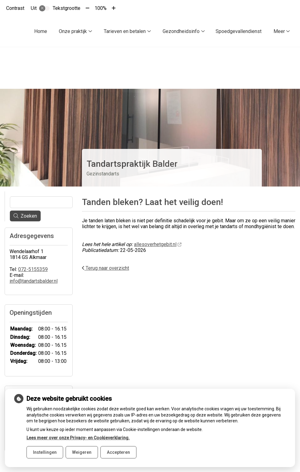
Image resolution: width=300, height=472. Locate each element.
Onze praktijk (73, 31)
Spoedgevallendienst (238, 31)
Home (40, 31)
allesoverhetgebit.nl (157, 233)
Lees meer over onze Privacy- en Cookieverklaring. (78, 437)
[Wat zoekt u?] (41, 191)
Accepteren (118, 452)
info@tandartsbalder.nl (34, 270)
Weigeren (81, 452)
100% (101, 8)
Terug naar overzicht (105, 257)
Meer (279, 31)
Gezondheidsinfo (181, 31)
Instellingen (45, 452)
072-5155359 (33, 258)
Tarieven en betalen (125, 31)
